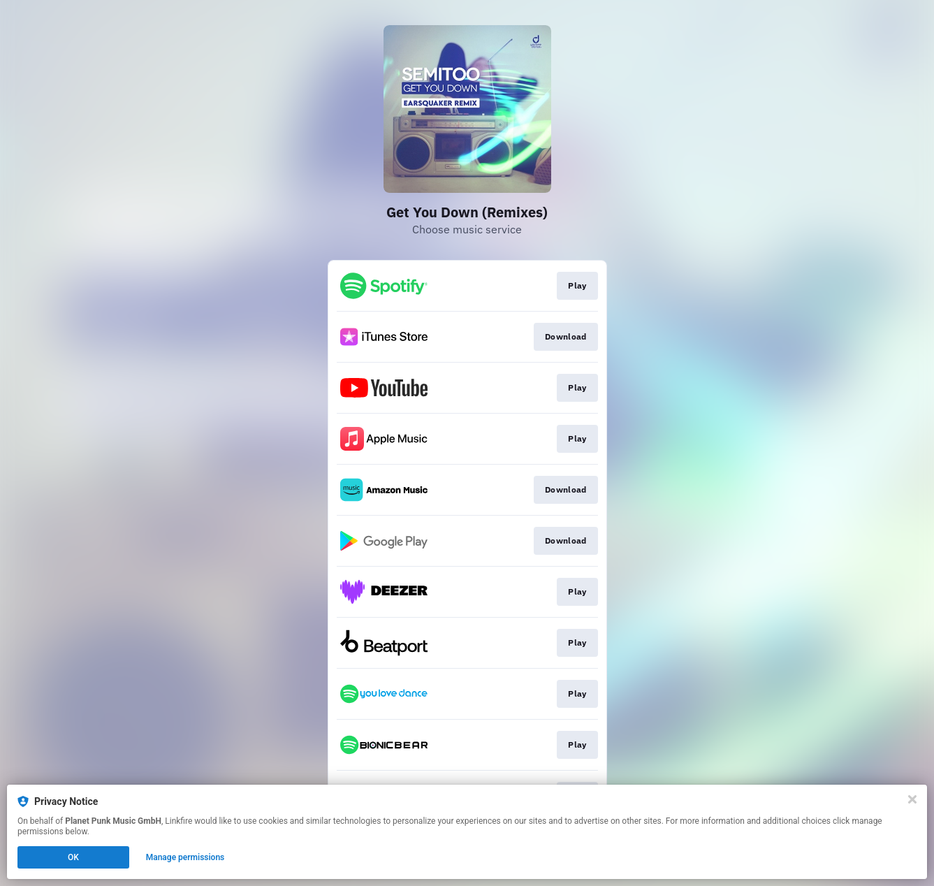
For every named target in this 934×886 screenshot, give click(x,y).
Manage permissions (185, 857)
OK (73, 857)
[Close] (912, 799)
